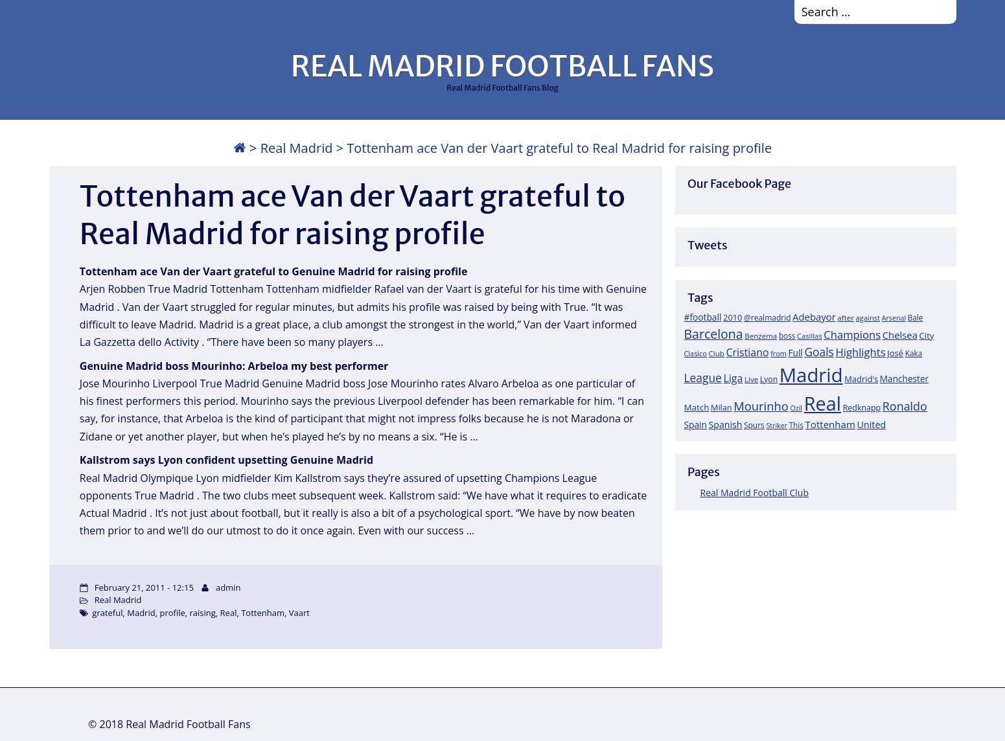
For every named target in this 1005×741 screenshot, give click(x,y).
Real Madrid (296, 148)
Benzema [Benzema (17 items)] (761, 336)
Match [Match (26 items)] (697, 407)
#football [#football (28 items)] (703, 317)
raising (203, 613)
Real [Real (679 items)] (822, 403)
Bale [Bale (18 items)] (915, 317)
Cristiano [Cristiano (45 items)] (747, 352)
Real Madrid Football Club (754, 492)
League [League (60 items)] (703, 377)
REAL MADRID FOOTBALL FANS (502, 66)
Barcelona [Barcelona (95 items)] (713, 334)
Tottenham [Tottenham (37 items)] (830, 424)
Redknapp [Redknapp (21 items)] (862, 407)
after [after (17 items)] (845, 318)
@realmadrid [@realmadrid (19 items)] (767, 317)
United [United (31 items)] (871, 424)
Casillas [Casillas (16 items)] (809, 336)
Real (228, 613)
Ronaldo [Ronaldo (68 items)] (905, 406)
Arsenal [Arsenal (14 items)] (894, 318)
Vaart (299, 613)
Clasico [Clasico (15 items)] (695, 353)
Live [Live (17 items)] (751, 379)
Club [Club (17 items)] (716, 353)
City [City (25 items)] (926, 335)
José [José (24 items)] (895, 353)
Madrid (141, 613)
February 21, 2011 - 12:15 (144, 587)
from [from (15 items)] (778, 353)
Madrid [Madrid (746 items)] (811, 375)
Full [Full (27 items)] (796, 353)
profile (172, 613)
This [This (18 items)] (796, 425)
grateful (107, 613)
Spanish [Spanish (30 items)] (726, 424)
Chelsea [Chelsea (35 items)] (900, 334)
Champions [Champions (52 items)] (852, 334)
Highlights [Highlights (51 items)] (860, 352)
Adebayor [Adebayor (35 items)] (814, 316)
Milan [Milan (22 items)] (721, 407)
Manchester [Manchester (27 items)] (904, 378)
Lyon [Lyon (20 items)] (769, 379)
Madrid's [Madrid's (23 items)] (861, 379)
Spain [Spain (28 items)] (696, 424)
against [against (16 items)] (868, 318)
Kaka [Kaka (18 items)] (913, 353)
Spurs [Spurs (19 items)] (754, 425)
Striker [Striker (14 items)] (776, 425)
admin (228, 587)
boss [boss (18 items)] (787, 335)
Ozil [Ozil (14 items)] (796, 408)
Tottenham (262, 613)
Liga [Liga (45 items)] (733, 378)
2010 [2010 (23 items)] (732, 317)
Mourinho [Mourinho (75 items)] (761, 406)
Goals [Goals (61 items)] (818, 351)
